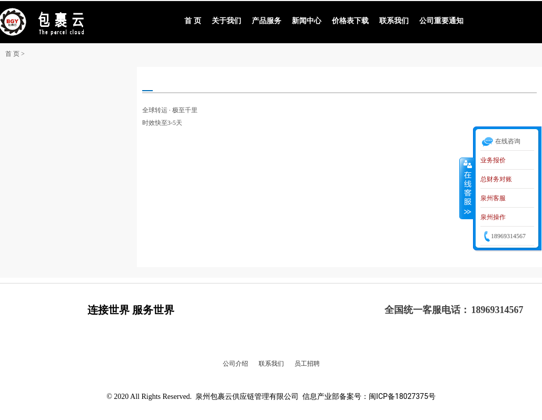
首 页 (192, 21)
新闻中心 (306, 21)
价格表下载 (350, 21)
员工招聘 (307, 363)
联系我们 (394, 21)
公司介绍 (235, 363)
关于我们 (226, 21)
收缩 (466, 188)
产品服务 (266, 21)
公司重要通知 (441, 21)
